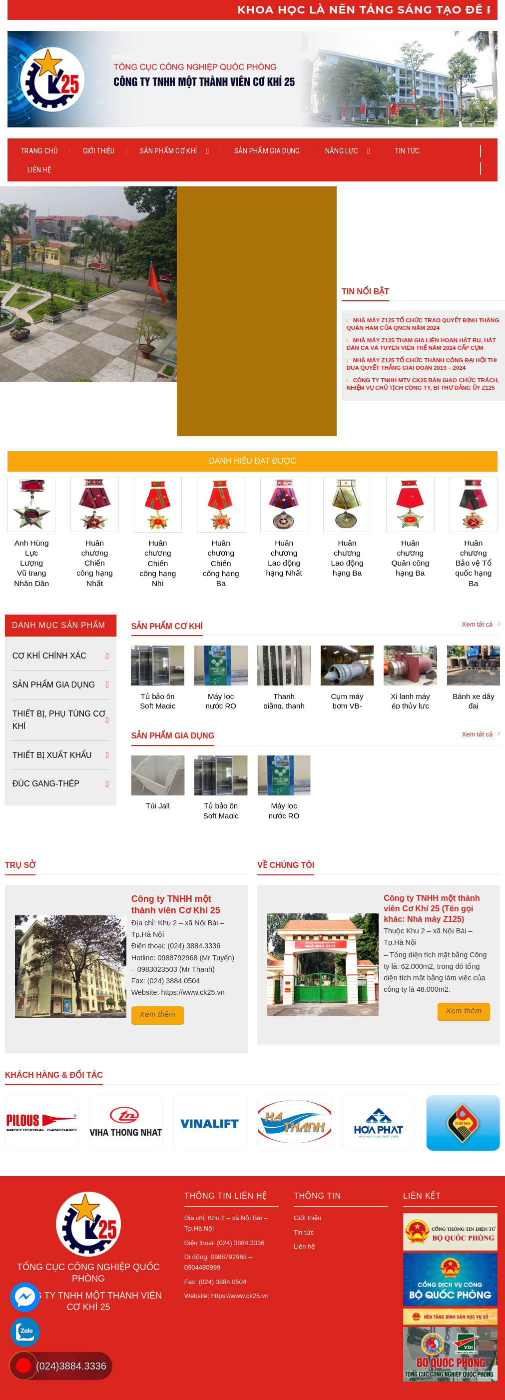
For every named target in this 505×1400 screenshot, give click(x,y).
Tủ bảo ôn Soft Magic (157, 665)
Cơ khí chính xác (49, 621)
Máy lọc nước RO (220, 665)
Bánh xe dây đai (473, 665)
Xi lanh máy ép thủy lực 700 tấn (410, 665)
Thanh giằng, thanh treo (283, 665)
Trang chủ (39, 150)
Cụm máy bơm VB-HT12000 (347, 665)
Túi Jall (158, 770)
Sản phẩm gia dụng (267, 150)
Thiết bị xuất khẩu (52, 719)
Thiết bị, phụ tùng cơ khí (58, 685)
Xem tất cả (481, 589)
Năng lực (348, 151)
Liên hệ (39, 169)
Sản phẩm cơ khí (174, 151)
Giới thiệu (99, 150)
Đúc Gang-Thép (45, 748)
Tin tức (407, 150)
